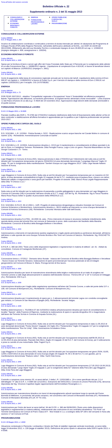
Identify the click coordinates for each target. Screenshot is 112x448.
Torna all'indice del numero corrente (14, 2)
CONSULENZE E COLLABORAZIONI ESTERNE (17, 19)
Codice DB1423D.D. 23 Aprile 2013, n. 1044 (11, 374)
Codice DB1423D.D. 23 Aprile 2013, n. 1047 (11, 402)
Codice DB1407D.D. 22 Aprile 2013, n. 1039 (11, 305)
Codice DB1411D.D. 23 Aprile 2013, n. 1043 (11, 361)
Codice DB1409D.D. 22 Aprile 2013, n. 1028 (11, 254)
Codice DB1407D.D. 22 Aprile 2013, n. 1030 (11, 281)
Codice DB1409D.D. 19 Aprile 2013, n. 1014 (11, 214)
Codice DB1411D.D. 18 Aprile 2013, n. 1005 (11, 154)
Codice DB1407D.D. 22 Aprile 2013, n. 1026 (11, 267)
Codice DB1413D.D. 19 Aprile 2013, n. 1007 (11, 186)
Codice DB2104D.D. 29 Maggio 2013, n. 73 (11, 91)
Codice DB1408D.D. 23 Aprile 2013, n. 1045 (11, 388)
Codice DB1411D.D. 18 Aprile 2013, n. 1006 (11, 170)
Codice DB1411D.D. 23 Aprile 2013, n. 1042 (11, 347)
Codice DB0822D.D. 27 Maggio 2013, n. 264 (11, 39)
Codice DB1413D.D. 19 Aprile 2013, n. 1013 (11, 200)
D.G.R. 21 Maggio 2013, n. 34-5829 (13, 111)
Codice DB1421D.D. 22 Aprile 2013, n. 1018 (11, 242)
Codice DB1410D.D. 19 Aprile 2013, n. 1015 (11, 228)
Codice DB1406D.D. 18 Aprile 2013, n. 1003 (11, 140)
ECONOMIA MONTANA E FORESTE (14, 25)
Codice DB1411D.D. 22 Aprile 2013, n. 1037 (11, 293)
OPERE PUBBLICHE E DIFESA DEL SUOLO (59, 19)
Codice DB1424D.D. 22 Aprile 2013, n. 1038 (11, 73)
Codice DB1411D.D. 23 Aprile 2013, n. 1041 (11, 333)
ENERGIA (34, 17)
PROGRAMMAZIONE (59, 23)
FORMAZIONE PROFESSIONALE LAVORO (37, 22)
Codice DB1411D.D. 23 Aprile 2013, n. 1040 (11, 319)
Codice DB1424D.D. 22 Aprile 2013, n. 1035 (11, 59)
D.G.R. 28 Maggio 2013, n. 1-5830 (13, 422)
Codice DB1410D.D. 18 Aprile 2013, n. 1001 (11, 128)
